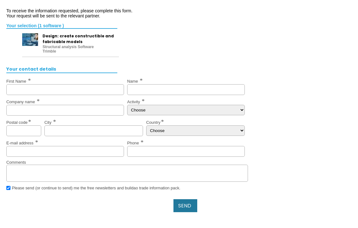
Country (153, 122)
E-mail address (20, 143)
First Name (16, 81)
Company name (21, 101)
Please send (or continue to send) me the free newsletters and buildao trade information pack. (96, 188)
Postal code (17, 122)
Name (133, 81)
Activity (134, 101)
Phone (133, 143)
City (48, 122)
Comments (16, 162)
